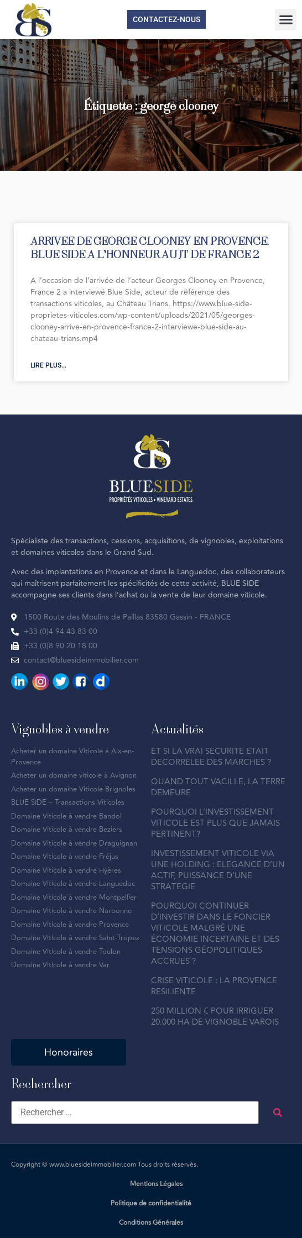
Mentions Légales (156, 1184)
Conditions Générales (151, 1223)
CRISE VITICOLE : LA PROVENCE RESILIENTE (214, 986)
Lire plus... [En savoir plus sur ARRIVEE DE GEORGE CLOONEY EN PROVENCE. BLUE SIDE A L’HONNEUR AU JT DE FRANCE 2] (48, 365)
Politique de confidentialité (151, 1203)
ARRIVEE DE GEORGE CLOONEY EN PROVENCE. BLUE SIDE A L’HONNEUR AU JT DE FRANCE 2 (149, 247)
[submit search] (277, 1113)
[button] (285, 19)
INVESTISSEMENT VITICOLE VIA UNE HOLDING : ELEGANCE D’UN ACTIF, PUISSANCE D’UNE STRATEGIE (218, 870)
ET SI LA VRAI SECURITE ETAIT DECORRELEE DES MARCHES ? (211, 757)
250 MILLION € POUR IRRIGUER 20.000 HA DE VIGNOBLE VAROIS (215, 1017)
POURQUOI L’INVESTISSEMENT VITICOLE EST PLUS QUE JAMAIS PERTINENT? (215, 823)
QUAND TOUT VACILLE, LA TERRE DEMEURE (218, 787)
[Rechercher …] (135, 1112)
